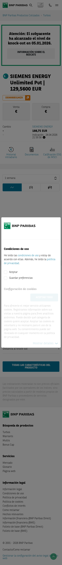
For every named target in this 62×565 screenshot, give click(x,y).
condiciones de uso (28, 255)
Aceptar (13, 272)
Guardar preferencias (21, 278)
